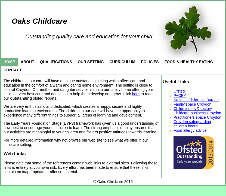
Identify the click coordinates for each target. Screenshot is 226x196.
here (136, 94)
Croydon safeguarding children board (192, 124)
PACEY (180, 95)
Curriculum (122, 62)
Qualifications (56, 62)
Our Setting (91, 62)
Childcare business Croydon (197, 113)
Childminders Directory (193, 108)
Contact (13, 70)
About (27, 62)
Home (9, 62)
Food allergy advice (190, 130)
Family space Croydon (192, 104)
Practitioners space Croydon (197, 117)
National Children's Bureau (196, 100)
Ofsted (179, 91)
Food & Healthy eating (189, 62)
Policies (150, 62)
